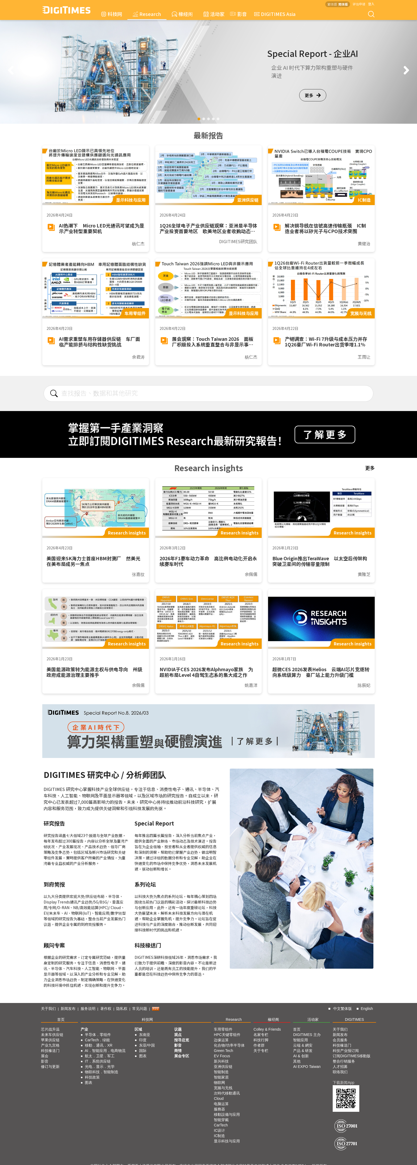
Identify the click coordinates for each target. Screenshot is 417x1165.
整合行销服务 (344, 1061)
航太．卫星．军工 (100, 1056)
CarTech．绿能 (97, 1040)
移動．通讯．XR (98, 1045)
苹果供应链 (50, 1040)
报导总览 (181, 1040)
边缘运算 (221, 1040)
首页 (61, 1019)
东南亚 (144, 1035)
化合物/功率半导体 (229, 1045)
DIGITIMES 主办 (306, 1035)
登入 (371, 4)
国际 (143, 1050)
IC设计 (219, 1130)
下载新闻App (343, 1082)
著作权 (105, 1008)
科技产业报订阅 (346, 1050)
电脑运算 (221, 1104)
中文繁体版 (342, 1008)
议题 (178, 1029)
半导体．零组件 (98, 1035)
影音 (237, 13)
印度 (143, 1040)
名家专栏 (260, 1035)
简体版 (343, 4)
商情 (178, 1050)
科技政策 (92, 1077)
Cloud (219, 1098)
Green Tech (223, 1050)
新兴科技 (221, 1061)
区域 (138, 1029)
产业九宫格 (50, 1045)
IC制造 (219, 1136)
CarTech (221, 1125)
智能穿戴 (221, 1120)
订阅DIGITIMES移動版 (351, 1056)
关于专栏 (260, 1050)
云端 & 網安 (302, 1045)
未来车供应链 (52, 1035)
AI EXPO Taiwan (306, 1066)
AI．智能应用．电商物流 (105, 1050)
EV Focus (222, 1056)
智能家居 (221, 1077)
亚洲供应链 (223, 1066)
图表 (88, 1082)
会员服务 (340, 1040)
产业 (84, 1029)
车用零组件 (223, 1029)
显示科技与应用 (227, 1141)
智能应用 (300, 1040)
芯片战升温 (50, 1029)
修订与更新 (50, 1066)
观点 (178, 1035)
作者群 (259, 1045)
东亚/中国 (147, 1045)
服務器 (219, 1109)
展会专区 (181, 1056)
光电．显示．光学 (100, 1066)
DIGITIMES (354, 1019)
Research (147, 13)
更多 (313, 95)
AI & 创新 (300, 1056)
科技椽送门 (50, 1050)
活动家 (213, 13)
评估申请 (359, 4)
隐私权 (121, 1008)
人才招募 (340, 1066)
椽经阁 (182, 13)
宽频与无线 (223, 1088)
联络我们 (340, 1072)
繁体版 (332, 4)
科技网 (111, 13)
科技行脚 (260, 1040)
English (367, 1008)
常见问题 (139, 1008)
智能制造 (221, 1072)
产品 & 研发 (302, 1050)
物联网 (219, 1082)
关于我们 (48, 1008)
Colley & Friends (267, 1029)
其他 (297, 1061)
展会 (44, 1056)
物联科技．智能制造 (101, 1072)
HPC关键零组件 (227, 1035)
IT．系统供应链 (97, 1061)
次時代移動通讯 (227, 1093)
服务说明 (88, 1008)
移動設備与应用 (227, 1114)
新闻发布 (68, 1008)
